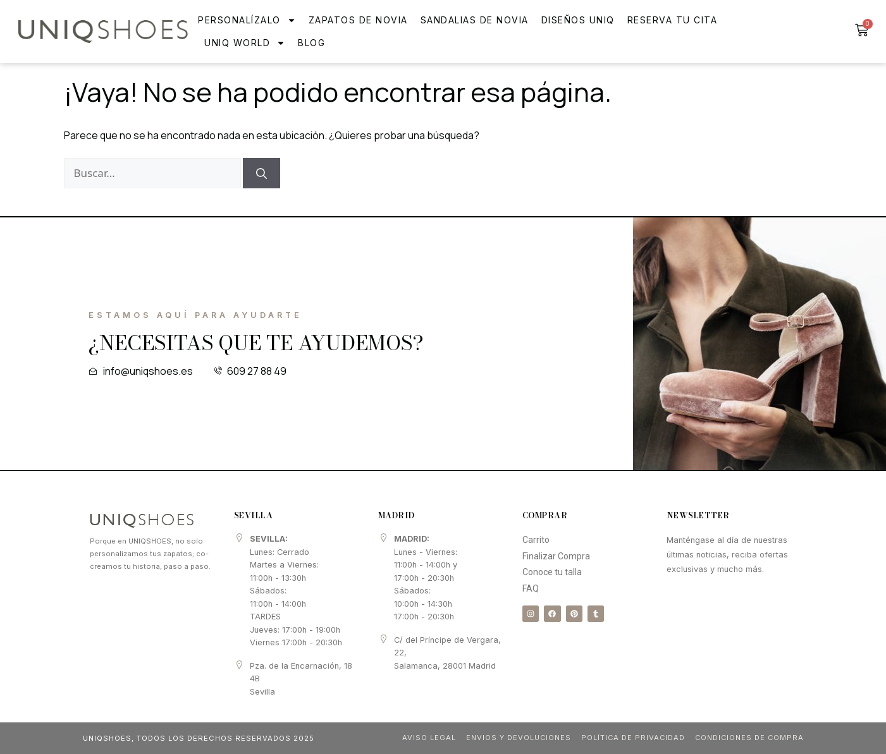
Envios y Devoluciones (515, 737)
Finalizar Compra (556, 556)
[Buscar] (261, 173)
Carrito (536, 540)
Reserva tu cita (672, 20)
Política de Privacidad (630, 737)
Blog (311, 42)
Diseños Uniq (578, 20)
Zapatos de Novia (358, 20)
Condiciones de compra (748, 737)
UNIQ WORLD (244, 43)
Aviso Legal (425, 737)
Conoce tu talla (552, 572)
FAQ (530, 588)
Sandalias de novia (475, 20)
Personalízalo (247, 20)
